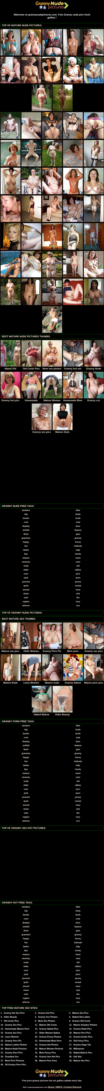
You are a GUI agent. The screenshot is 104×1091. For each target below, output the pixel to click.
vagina (26, 601)
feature (77, 530)
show (26, 593)
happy (26, 542)
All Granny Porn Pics (15, 1064)
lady (78, 550)
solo (26, 597)
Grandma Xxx (12, 1057)
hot (26, 546)
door (78, 526)
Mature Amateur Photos (85, 1025)
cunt (26, 522)
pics (78, 574)
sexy (78, 590)
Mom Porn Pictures (14, 1060)
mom (78, 558)
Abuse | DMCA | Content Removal (64, 1087)
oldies (78, 570)
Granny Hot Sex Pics (14, 1013)
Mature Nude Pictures (16, 1049)
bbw (78, 510)
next (78, 562)
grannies (26, 538)
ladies (26, 550)
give (78, 534)
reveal (78, 586)
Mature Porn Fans (48, 1060)
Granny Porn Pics (14, 1053)
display (26, 526)
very (78, 601)
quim (26, 586)
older (26, 570)
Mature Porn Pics (82, 1033)
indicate (78, 546)
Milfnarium (78, 1049)
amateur (26, 510)
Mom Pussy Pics (47, 1053)
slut (78, 593)
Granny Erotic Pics (82, 1037)
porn (78, 578)
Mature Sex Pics (80, 1013)
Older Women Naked (49, 1033)
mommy (26, 562)
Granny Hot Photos (48, 1045)
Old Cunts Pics (11, 1021)
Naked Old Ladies (81, 1017)
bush (78, 518)
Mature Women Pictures (51, 1049)
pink (26, 578)
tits (78, 597)
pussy (78, 582)
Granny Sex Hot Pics (49, 1057)
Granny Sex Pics (13, 1025)
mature (25, 558)
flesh (25, 534)
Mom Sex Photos (46, 1021)
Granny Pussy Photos (50, 1037)
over (26, 574)
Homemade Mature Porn (17, 1029)
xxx (78, 605)
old (78, 566)
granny (77, 538)
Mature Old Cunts (48, 1025)
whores (26, 605)
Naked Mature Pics (82, 1053)
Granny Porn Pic (13, 1041)
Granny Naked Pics (48, 1029)
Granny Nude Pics (82, 1029)
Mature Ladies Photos (16, 1045)
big (26, 514)
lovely (78, 554)
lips (26, 554)
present (26, 582)
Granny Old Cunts (81, 1021)
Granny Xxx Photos (48, 1017)
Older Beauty (10, 1017)
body (78, 514)
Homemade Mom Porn (50, 1041)
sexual (26, 590)
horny (78, 542)
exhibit (26, 530)
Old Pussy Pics (81, 1041)
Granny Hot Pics (46, 1013)
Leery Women (12, 1037)
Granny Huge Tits (82, 1045)
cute (78, 522)
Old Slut (77, 1057)
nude (26, 566)
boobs (26, 518)
